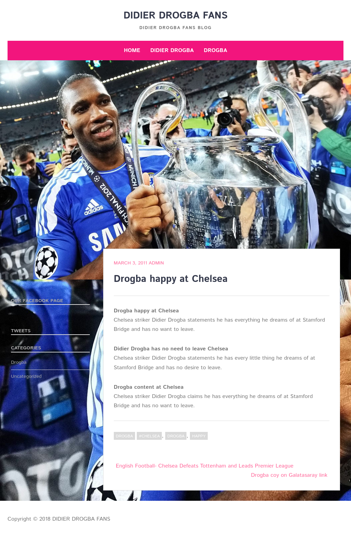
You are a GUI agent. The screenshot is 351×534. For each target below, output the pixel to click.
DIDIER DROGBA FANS (175, 16)
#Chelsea (149, 436)
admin (156, 263)
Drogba (215, 50)
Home (132, 50)
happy (198, 436)
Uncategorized (26, 376)
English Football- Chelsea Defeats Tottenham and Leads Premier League (204, 466)
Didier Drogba (172, 50)
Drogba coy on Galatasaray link (289, 475)
